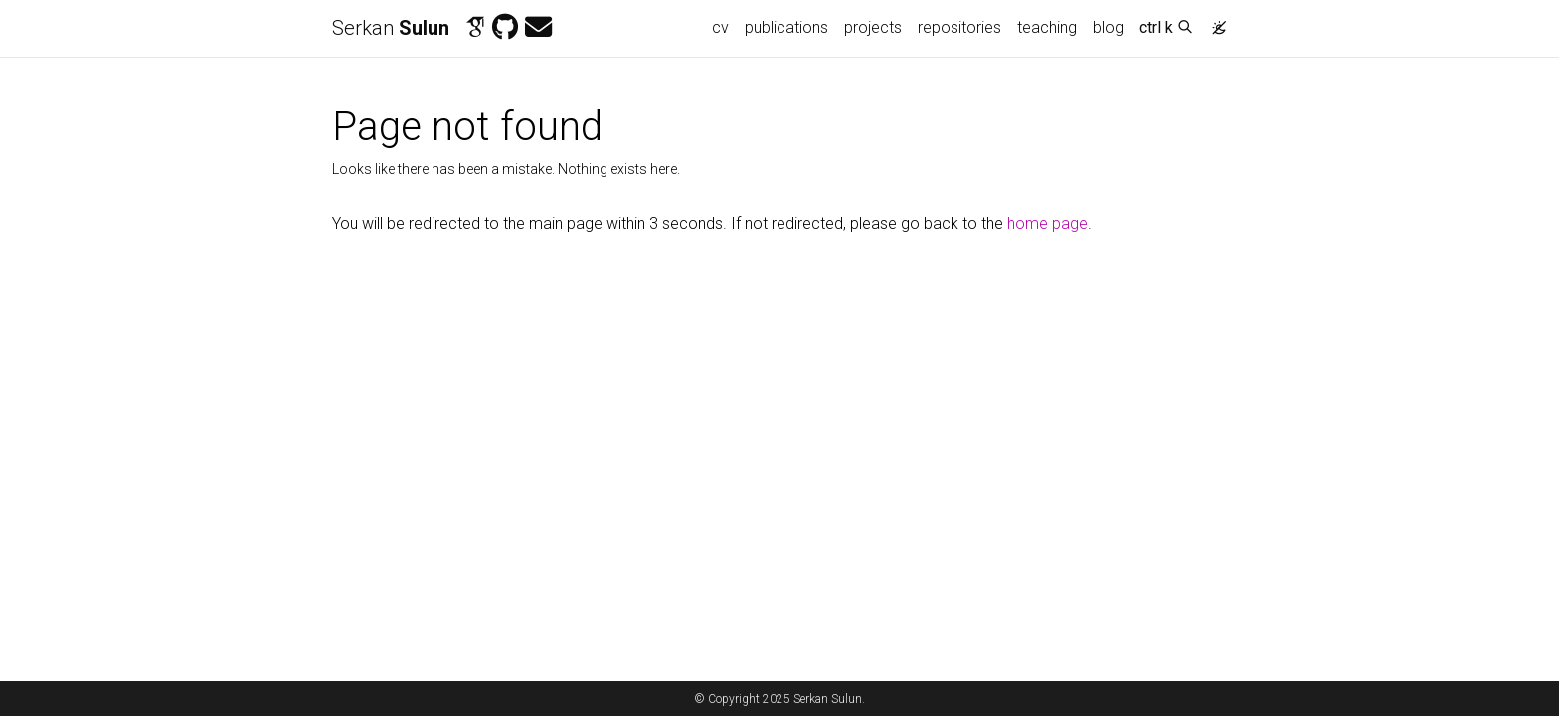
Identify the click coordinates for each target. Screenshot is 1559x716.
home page (1047, 223)
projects (873, 27)
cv (720, 27)
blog (1108, 27)
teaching (1047, 27)
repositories (959, 27)
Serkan (390, 28)
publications (786, 27)
